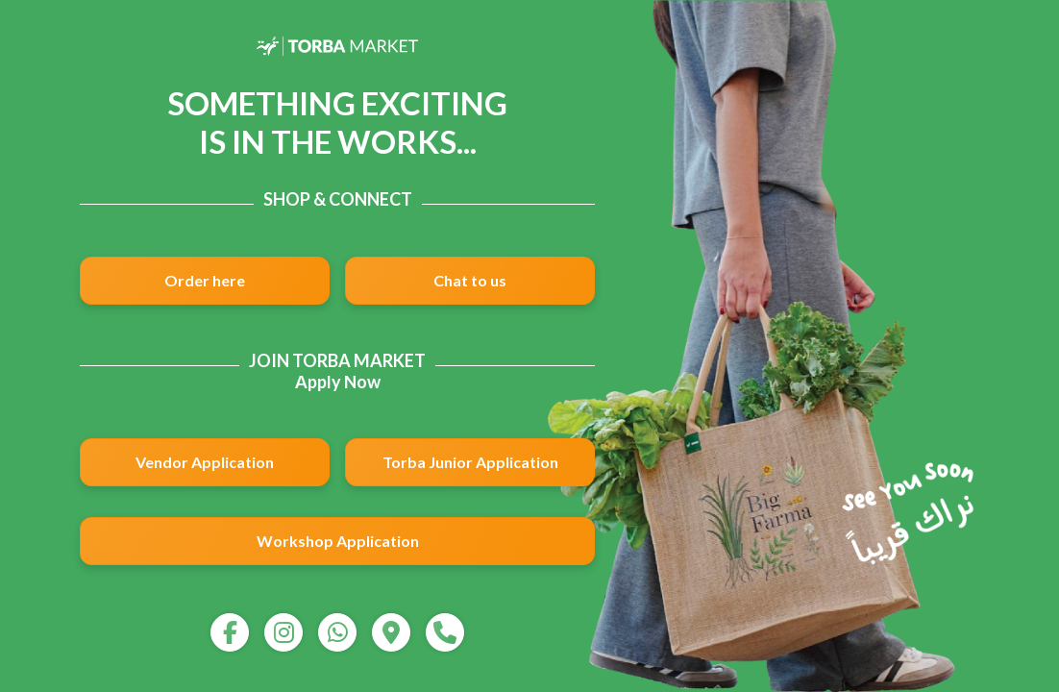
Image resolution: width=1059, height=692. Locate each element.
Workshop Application (338, 540)
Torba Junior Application (470, 462)
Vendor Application (204, 462)
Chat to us (469, 280)
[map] (391, 632)
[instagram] (283, 632)
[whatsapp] (337, 632)
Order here (204, 280)
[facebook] (229, 632)
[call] (445, 632)
